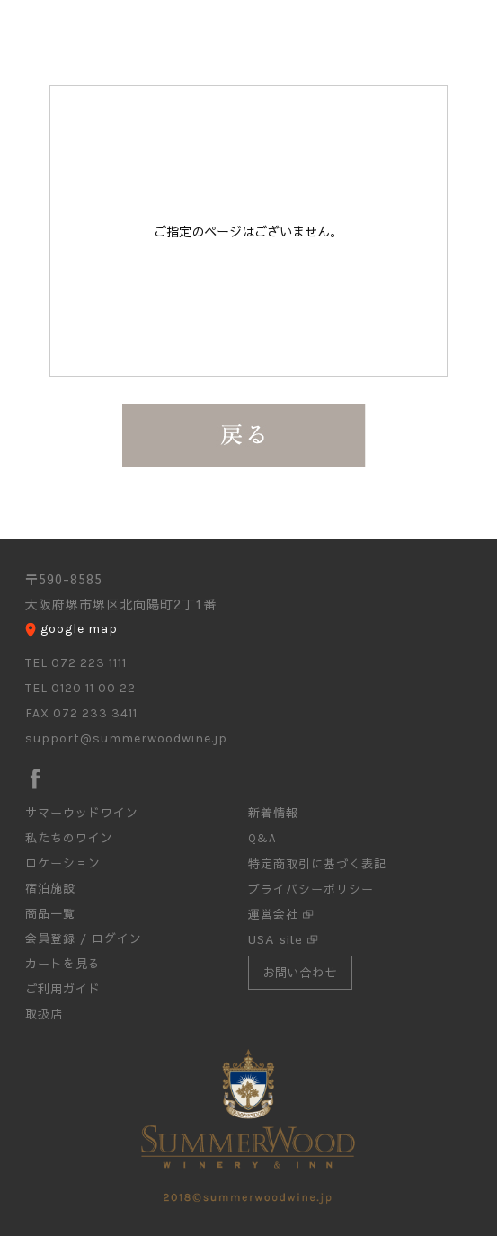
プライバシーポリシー (311, 889)
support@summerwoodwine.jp (126, 738)
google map (79, 628)
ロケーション (63, 863)
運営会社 (273, 914)
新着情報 (273, 813)
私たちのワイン (69, 838)
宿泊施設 (50, 888)
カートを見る (63, 964)
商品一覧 (50, 913)
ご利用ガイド (63, 989)
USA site (275, 939)
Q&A (262, 838)
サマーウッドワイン (81, 813)
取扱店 (44, 1014)
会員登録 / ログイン (83, 938)
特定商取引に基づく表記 (317, 864)
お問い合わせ (300, 973)
